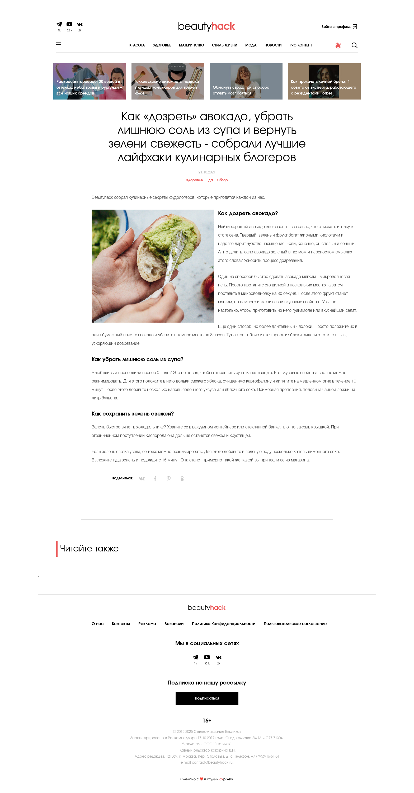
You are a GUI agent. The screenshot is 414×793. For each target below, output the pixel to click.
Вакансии (174, 625)
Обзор (222, 181)
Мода (237, 45)
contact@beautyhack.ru (212, 763)
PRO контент (287, 45)
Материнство (177, 45)
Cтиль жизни (211, 45)
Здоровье (148, 45)
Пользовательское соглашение (295, 625)
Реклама (147, 625)
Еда (209, 181)
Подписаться (207, 699)
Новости (259, 45)
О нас (97, 625)
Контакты (121, 625)
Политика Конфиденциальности (223, 625)
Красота (123, 45)
